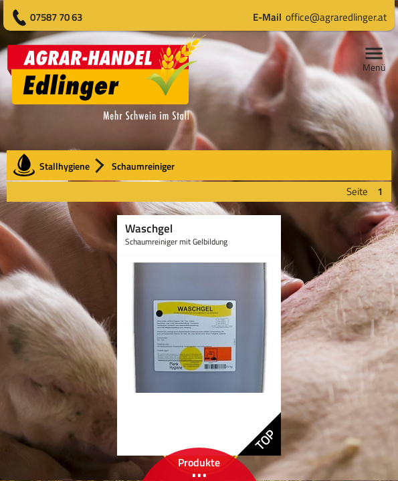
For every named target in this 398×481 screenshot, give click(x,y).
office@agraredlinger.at (320, 17)
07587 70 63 (56, 17)
